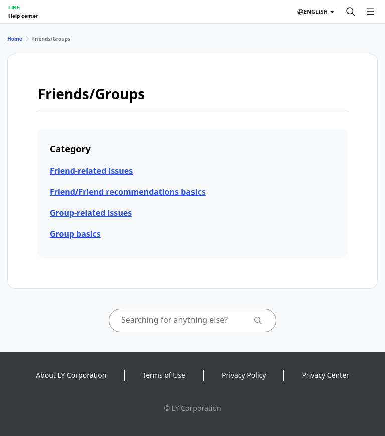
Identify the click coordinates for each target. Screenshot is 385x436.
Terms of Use (163, 375)
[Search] (351, 12)
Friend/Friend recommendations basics (128, 191)
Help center (23, 15)
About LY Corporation (71, 375)
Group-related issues (91, 212)
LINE (14, 7)
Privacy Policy (244, 375)
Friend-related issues (91, 170)
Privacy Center (325, 375)
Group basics (75, 233)
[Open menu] (371, 12)
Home (14, 38)
